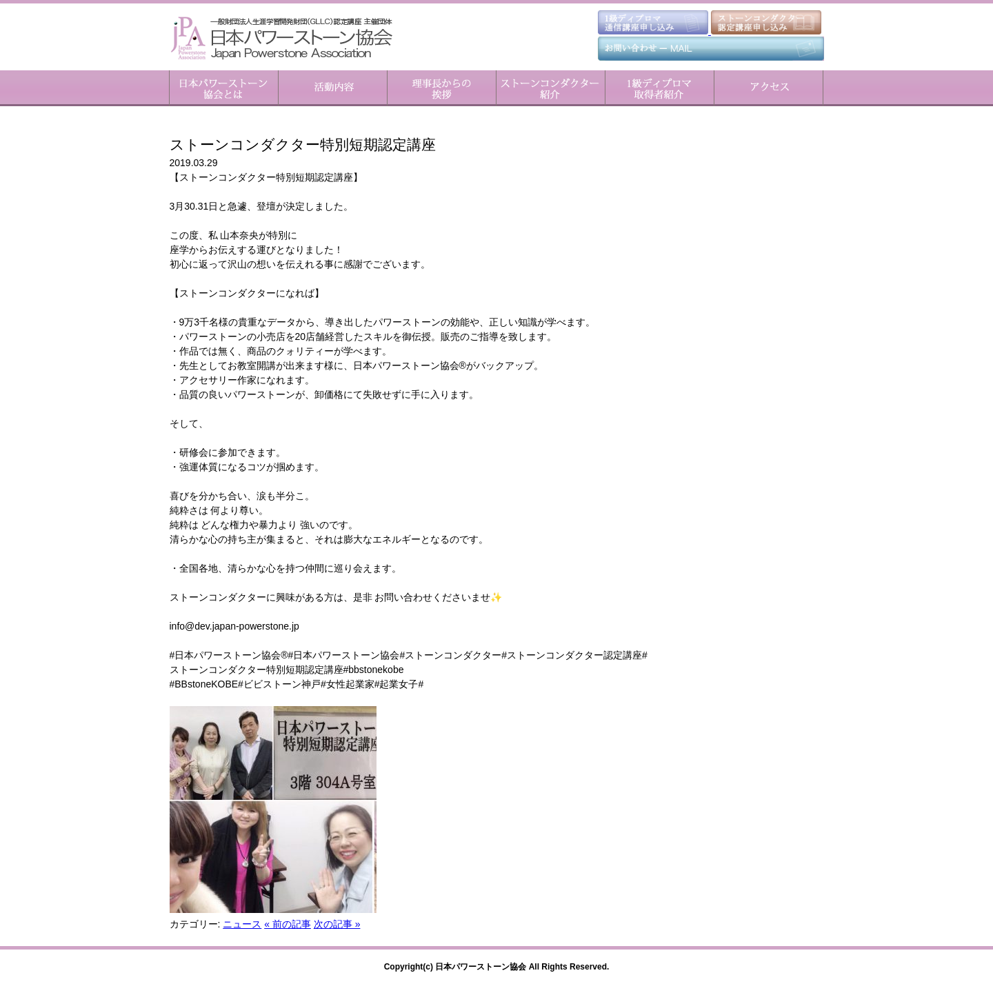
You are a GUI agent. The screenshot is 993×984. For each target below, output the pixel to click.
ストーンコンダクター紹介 (550, 88)
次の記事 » (337, 924)
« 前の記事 (287, 924)
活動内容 (332, 88)
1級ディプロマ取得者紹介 (659, 88)
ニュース (242, 924)
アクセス (768, 88)
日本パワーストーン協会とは (224, 88)
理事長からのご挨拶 (441, 88)
